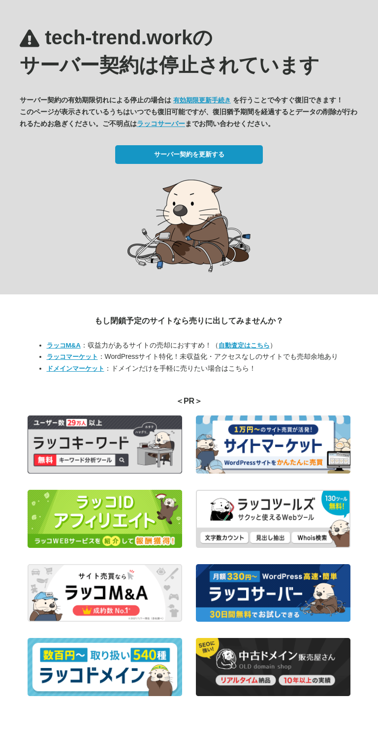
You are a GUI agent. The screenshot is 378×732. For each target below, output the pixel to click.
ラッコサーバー (161, 123)
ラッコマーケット (72, 356)
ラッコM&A (64, 345)
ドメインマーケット (75, 368)
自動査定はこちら (244, 345)
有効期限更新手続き (202, 100)
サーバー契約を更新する (189, 154)
